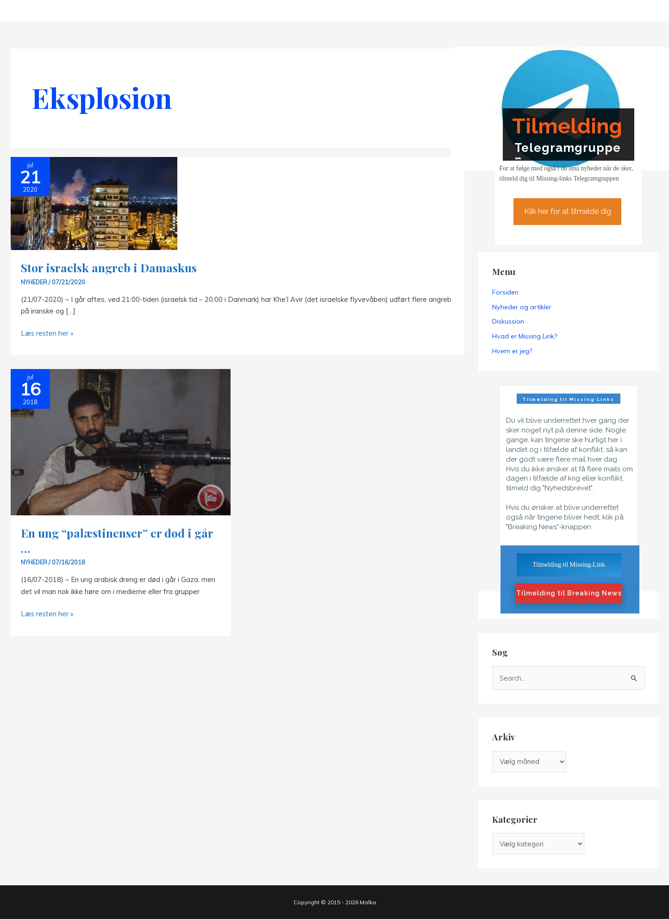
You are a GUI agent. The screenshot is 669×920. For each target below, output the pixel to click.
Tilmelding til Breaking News (569, 594)
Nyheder (34, 282)
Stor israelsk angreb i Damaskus (110, 267)
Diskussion (508, 322)
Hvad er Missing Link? (524, 336)
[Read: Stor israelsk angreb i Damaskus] (94, 202)
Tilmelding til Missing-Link (568, 565)
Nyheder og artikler (521, 307)
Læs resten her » (48, 333)
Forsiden (505, 292)
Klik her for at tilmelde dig (567, 211)
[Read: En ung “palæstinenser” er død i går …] (121, 441)
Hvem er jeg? (512, 351)
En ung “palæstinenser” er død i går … (117, 540)
